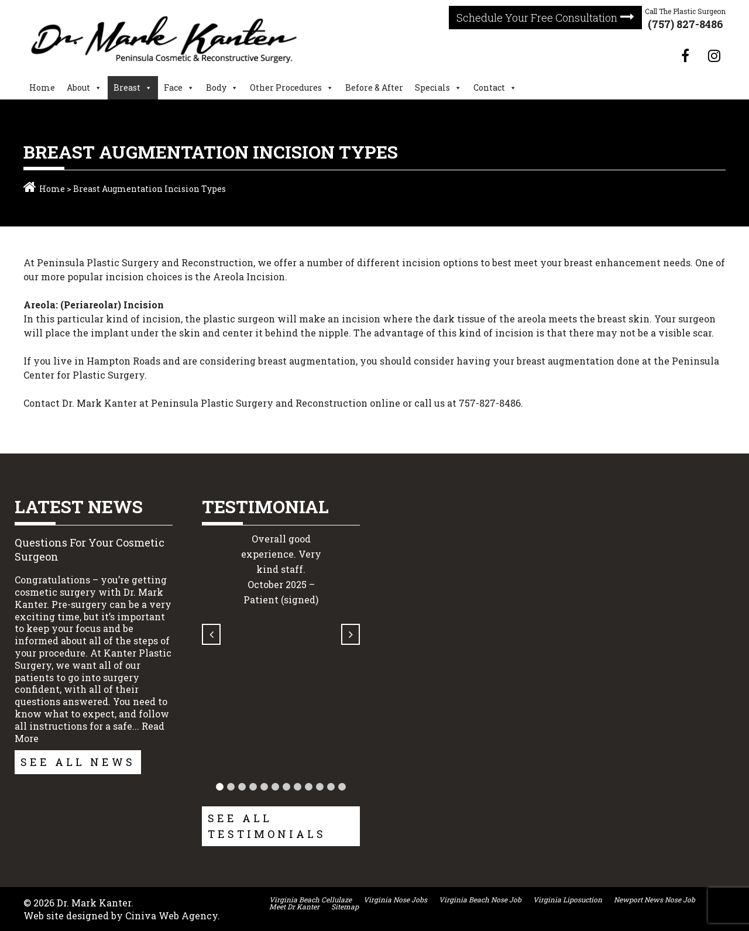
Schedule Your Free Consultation (536, 18)
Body (216, 87)
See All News (77, 762)
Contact (489, 87)
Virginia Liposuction (567, 899)
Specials (432, 87)
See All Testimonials (267, 826)
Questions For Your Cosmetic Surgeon (89, 549)
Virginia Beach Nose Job (480, 899)
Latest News (79, 506)
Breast (127, 87)
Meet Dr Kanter (294, 906)
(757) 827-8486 (685, 24)
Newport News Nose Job (654, 899)
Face (173, 87)
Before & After (374, 87)
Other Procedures (286, 87)
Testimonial (265, 506)
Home (42, 87)
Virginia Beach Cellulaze (310, 899)
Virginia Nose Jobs (395, 899)
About (78, 87)
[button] (220, 787)
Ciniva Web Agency (171, 915)
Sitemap (345, 906)
